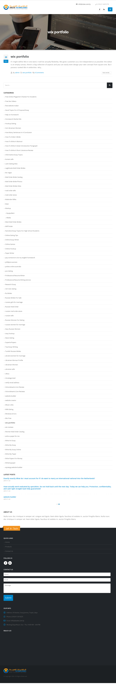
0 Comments (39, 73)
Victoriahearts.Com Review (14, 394)
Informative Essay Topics (14, 156)
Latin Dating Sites (11, 165)
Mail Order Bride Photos (13, 184)
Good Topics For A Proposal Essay (17, 111)
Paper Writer (9, 257)
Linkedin (10, 572)
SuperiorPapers (10, 348)
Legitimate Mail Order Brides (15, 170)
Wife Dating (9, 416)
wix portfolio (20, 56)
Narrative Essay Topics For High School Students (22, 234)
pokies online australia (13, 270)
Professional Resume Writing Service (18, 284)
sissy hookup (9, 339)
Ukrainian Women (11, 371)
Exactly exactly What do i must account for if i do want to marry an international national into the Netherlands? (49, 487)
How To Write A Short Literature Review (19, 152)
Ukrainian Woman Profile (14, 366)
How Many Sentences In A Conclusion (18, 133)
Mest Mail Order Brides (13, 225)
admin (17, 73)
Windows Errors (10, 421)
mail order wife (10, 193)
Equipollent (10, 216)
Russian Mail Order (12, 311)
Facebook (5, 572)
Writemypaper (10, 471)
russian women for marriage (15, 330)
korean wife (9, 161)
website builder (10, 403)
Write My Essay (10, 453)
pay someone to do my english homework (20, 261)
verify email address (12, 389)
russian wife (9, 320)
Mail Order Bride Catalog (13, 179)
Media (8, 220)
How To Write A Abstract (13, 142)
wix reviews (9, 435)
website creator (10, 407)
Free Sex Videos (10, 101)
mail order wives (11, 197)
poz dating (9, 275)
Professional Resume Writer (15, 279)
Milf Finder (9, 229)
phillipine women (11, 266)
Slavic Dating (9, 343)
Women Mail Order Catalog (14, 439)
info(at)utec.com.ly (17, 627)
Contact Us (9, 560)
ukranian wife (10, 375)
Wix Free (8, 426)
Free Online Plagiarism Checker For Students (20, 97)
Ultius (7, 380)
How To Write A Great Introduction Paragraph (21, 147)
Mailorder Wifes (10, 202)
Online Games (10, 247)
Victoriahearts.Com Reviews (15, 398)
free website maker (12, 106)
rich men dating (10, 293)
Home (7, 551)
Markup (8, 211)
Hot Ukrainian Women (13, 129)
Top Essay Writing (11, 352)
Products (8, 555)
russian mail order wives (13, 316)
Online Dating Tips (11, 238)
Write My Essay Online (13, 458)
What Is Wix (9, 412)
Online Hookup (10, 252)
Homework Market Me (13, 120)
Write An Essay (10, 448)
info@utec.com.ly (84, 4)
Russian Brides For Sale (13, 302)
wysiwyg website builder (13, 476)
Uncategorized (10, 385)
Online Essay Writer (12, 243)
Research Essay (10, 289)
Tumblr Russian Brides (13, 357)
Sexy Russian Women (12, 334)
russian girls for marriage (14, 307)
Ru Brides (8, 298)
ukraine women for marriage (15, 362)
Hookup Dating (10, 124)
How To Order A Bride (13, 138)
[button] (57, 513)
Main (7, 206)
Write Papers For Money (13, 467)
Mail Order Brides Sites (13, 188)
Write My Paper (10, 462)
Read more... (106, 72)
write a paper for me (12, 444)
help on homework (12, 115)
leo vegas (8, 174)
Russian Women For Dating (14, 325)
